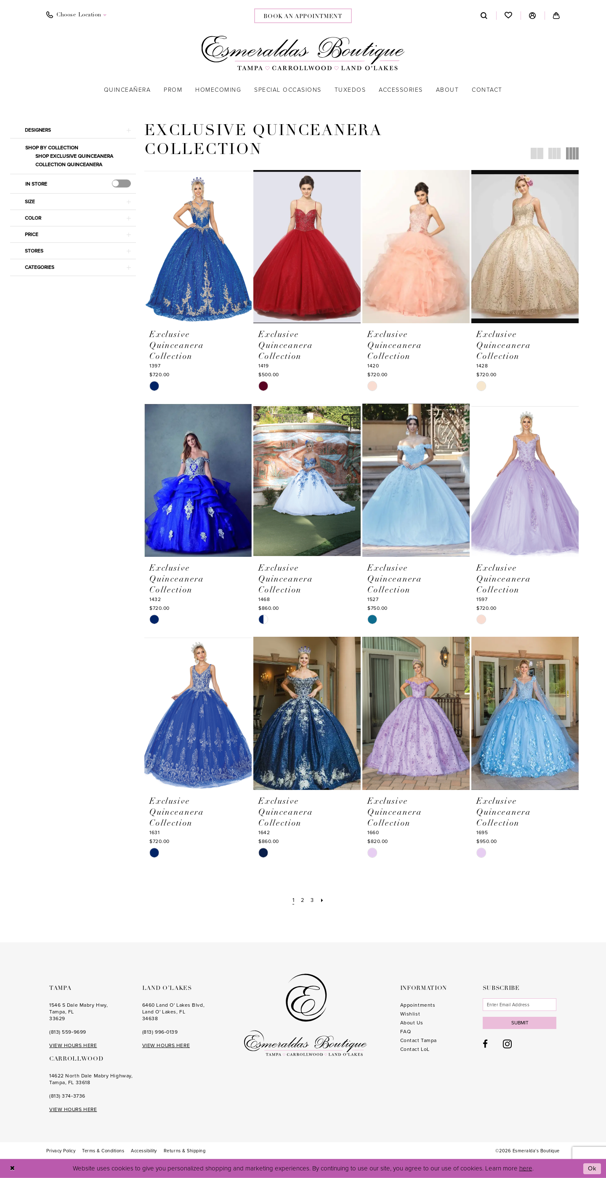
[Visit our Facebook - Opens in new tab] (485, 1044)
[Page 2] (302, 900)
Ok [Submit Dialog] (592, 1168)
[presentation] (121, 184)
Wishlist (410, 1014)
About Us (411, 1022)
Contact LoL (415, 1049)
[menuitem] (76, 15)
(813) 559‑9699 (67, 1032)
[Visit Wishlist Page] (508, 15)
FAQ (405, 1031)
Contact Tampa (418, 1040)
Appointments (418, 1005)
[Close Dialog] (12, 1168)
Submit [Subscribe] (521, 1023)
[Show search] (484, 15)
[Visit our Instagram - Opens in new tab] (507, 1045)
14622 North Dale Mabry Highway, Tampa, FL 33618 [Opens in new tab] (91, 1079)
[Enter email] (520, 1004)
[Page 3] (312, 900)
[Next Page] (322, 900)
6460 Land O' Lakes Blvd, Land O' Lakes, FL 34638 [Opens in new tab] (173, 1011)
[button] (533, 15)
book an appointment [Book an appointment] (302, 16)
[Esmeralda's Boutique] (303, 53)
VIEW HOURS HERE (73, 1045)
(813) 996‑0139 (160, 1032)
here (525, 1168)
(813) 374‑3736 (67, 1096)
